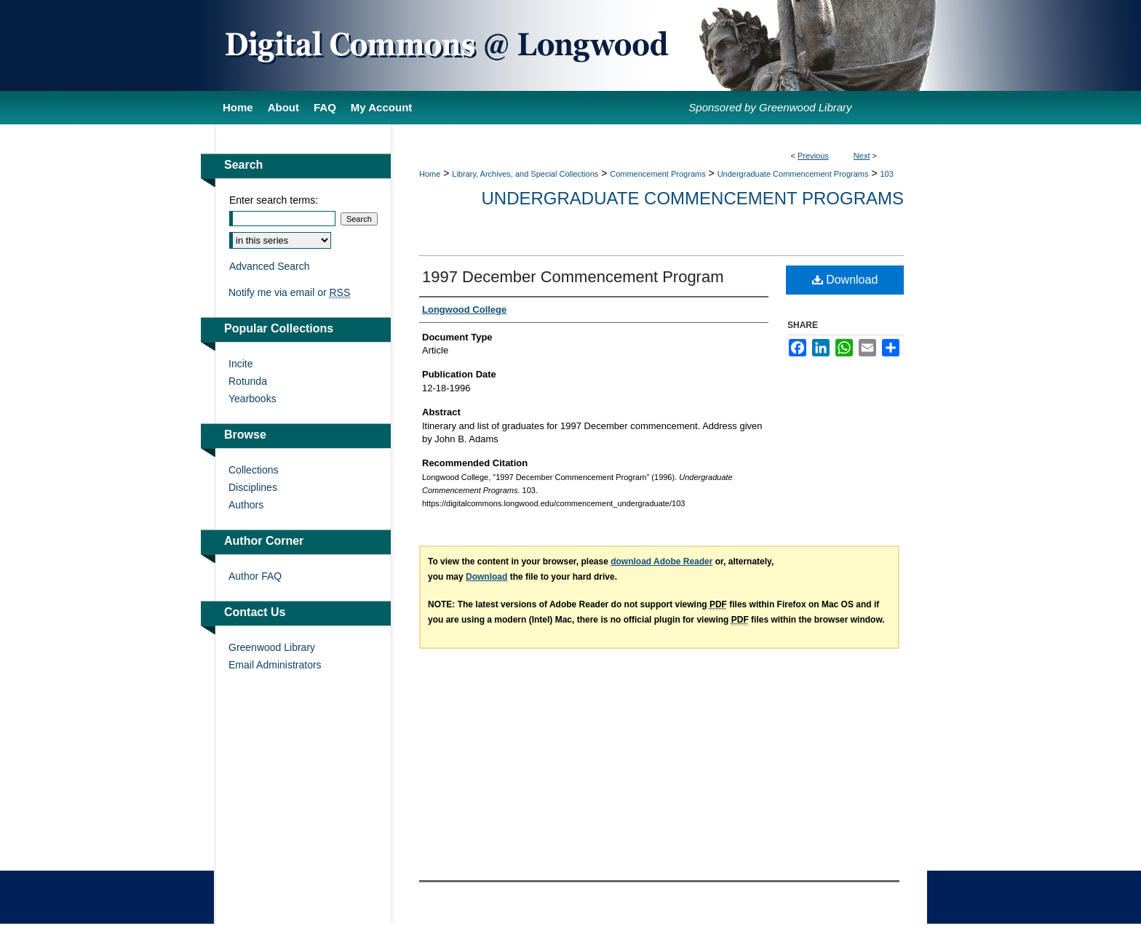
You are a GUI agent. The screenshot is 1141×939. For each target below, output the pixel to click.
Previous (813, 155)
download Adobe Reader (661, 561)
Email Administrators (275, 665)
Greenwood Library (271, 647)
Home (429, 173)
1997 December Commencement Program (573, 277)
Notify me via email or (289, 292)
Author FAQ (255, 576)
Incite (240, 363)
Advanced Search (269, 266)
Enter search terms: (273, 200)
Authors (245, 505)
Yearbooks (252, 398)
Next (862, 155)
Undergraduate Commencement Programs (793, 173)
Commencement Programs (657, 173)
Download (845, 279)
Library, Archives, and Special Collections (525, 173)
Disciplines (252, 487)
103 (886, 173)
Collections (253, 470)
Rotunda (247, 381)
